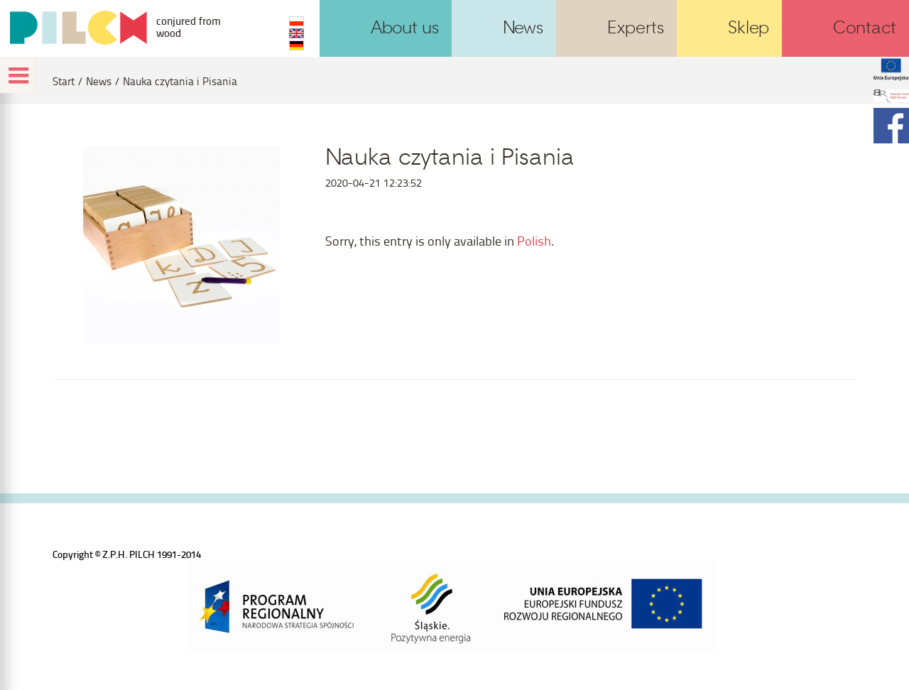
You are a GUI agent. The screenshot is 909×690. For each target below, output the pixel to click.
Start (64, 81)
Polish (534, 240)
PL (296, 21)
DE (296, 45)
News (98, 81)
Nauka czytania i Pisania (180, 81)
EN (296, 33)
